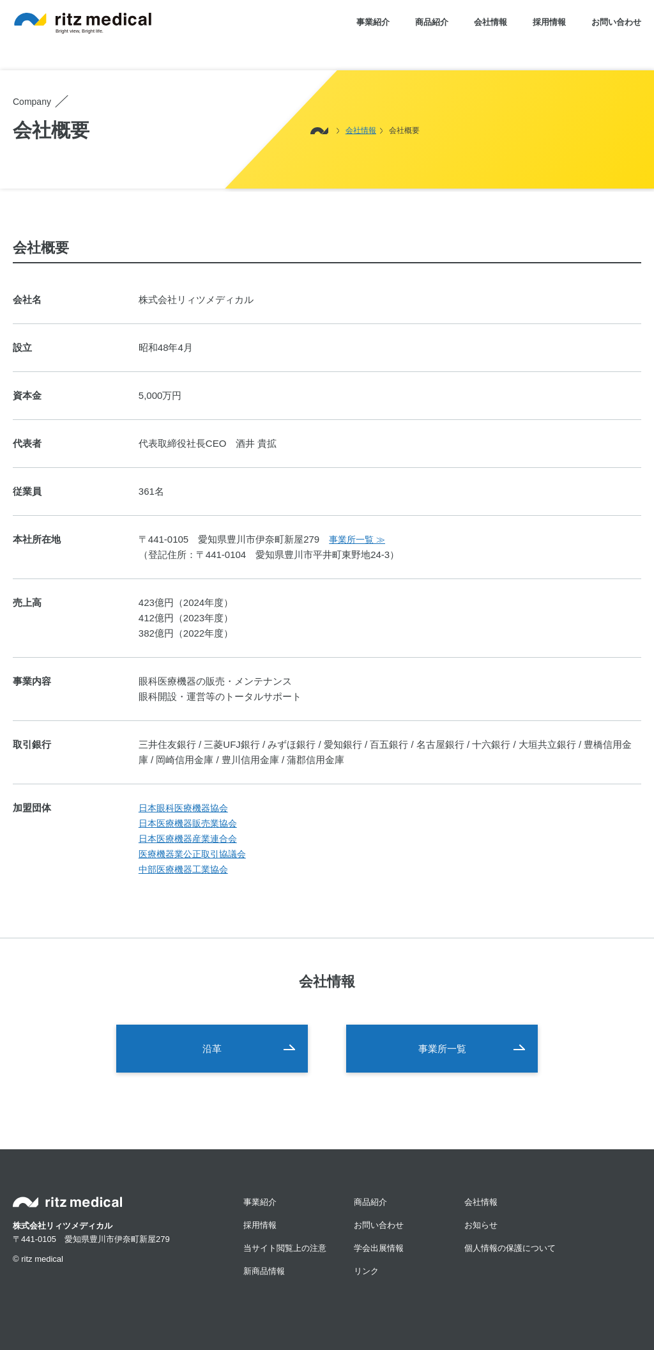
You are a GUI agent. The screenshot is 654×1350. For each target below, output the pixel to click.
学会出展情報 (379, 1248)
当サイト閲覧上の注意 (284, 1248)
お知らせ (481, 1225)
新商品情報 (264, 1271)
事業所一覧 (442, 1048)
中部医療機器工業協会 (183, 869)
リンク (366, 1271)
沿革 (212, 1048)
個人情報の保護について (510, 1248)
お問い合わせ (616, 22)
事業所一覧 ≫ (357, 540)
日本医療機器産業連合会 (188, 839)
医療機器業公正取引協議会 (192, 854)
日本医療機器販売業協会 (188, 823)
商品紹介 (431, 22)
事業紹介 (373, 22)
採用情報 (549, 22)
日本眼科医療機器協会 (183, 808)
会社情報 (490, 22)
